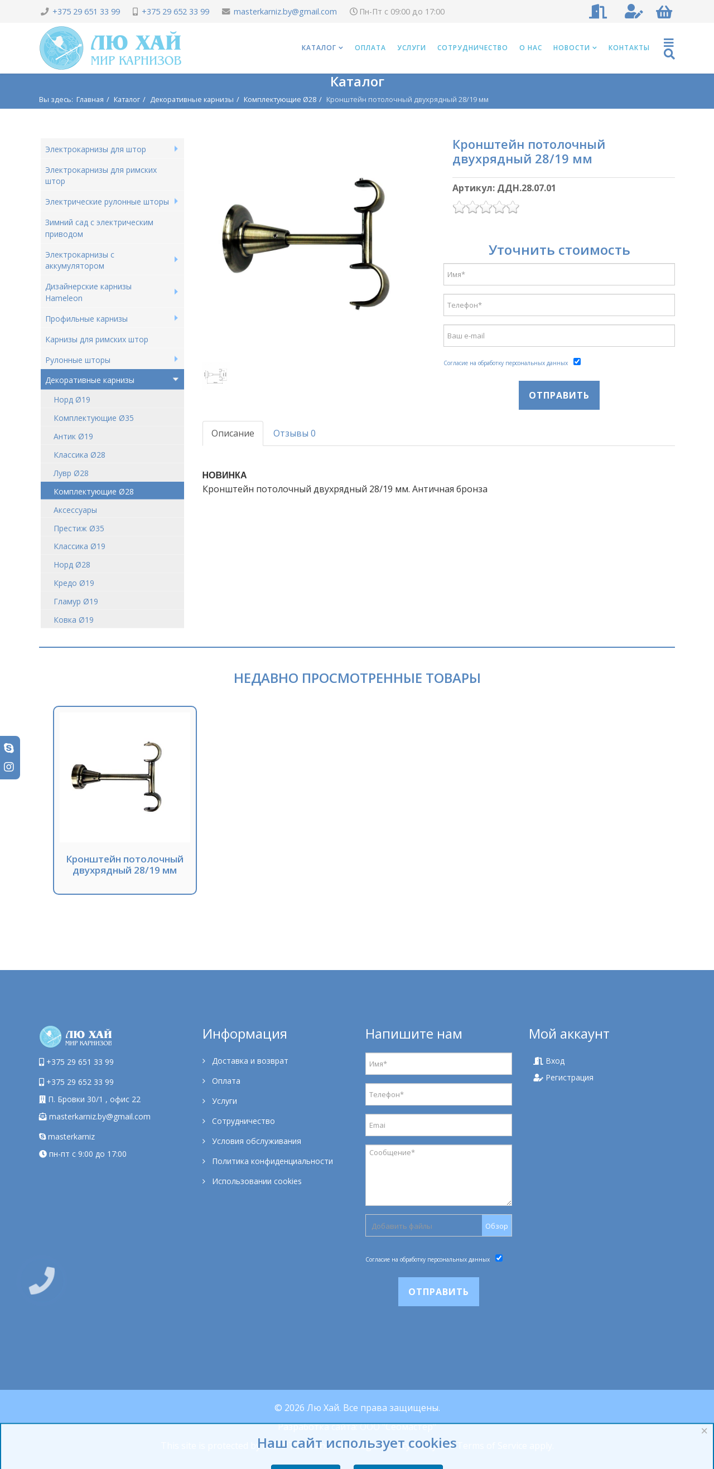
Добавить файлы (402, 1226)
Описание (232, 433)
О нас (530, 47)
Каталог (319, 47)
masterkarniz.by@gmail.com (285, 11)
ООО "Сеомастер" (398, 1426)
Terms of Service (492, 1445)
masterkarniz (67, 1136)
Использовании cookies (256, 1181)
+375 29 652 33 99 (175, 11)
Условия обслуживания (255, 1141)
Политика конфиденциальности (271, 1161)
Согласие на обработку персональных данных (505, 363)
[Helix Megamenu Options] (669, 48)
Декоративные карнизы (192, 99)
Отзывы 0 (294, 433)
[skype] (9, 747)
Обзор (496, 1226)
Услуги (411, 47)
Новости (571, 47)
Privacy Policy (409, 1445)
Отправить (559, 395)
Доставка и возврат (249, 1060)
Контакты (629, 47)
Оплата (370, 47)
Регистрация (563, 1077)
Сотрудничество (472, 47)
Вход (549, 1060)
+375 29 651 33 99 (86, 11)
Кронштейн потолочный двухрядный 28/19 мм (125, 864)
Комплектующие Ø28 (280, 99)
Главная (90, 99)
